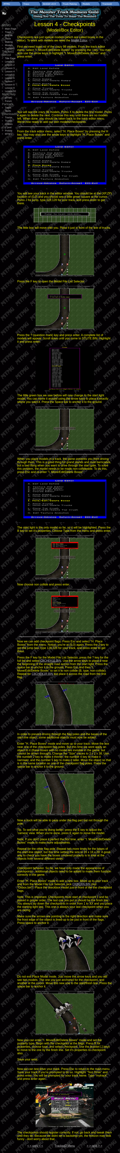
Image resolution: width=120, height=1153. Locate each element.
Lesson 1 (10, 61)
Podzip (8, 130)
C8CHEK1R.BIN (42, 673)
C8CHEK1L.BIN (50, 660)
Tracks (8, 117)
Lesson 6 (10, 78)
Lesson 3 (10, 68)
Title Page (10, 58)
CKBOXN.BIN (81, 884)
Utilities (9, 124)
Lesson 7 (10, 81)
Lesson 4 (10, 71)
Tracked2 (10, 48)
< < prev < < (35, 1145)
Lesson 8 (10, 84)
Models (9, 45)
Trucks (8, 120)
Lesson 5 (10, 74)
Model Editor (79, 40)
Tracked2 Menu (65, 1145)
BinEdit (8, 35)
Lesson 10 (10, 91)
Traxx (8, 32)
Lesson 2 (10, 65)
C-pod (8, 127)
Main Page (10, 28)
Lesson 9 (10, 88)
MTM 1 (8, 134)
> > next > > (94, 1145)
